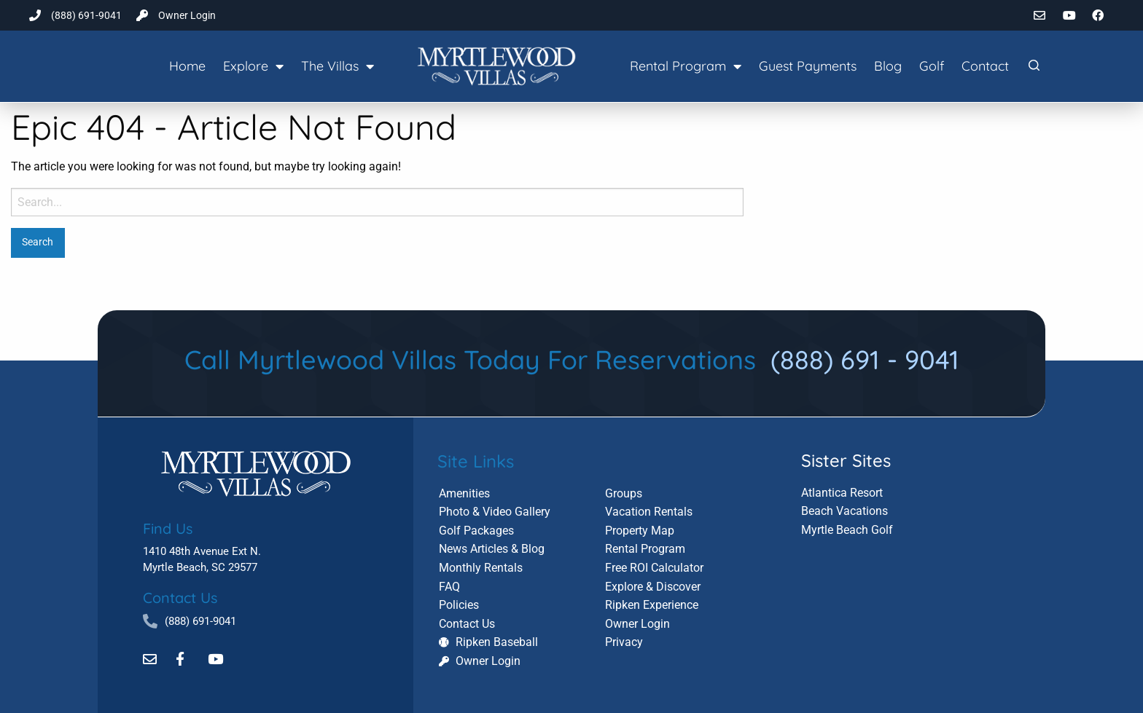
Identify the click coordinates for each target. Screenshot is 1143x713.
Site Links (475, 459)
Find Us (167, 528)
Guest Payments (808, 66)
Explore (253, 66)
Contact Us (180, 597)
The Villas (337, 66)
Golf (931, 66)
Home (187, 66)
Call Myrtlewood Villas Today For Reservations (571, 359)
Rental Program (685, 66)
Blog (888, 66)
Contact (985, 66)
